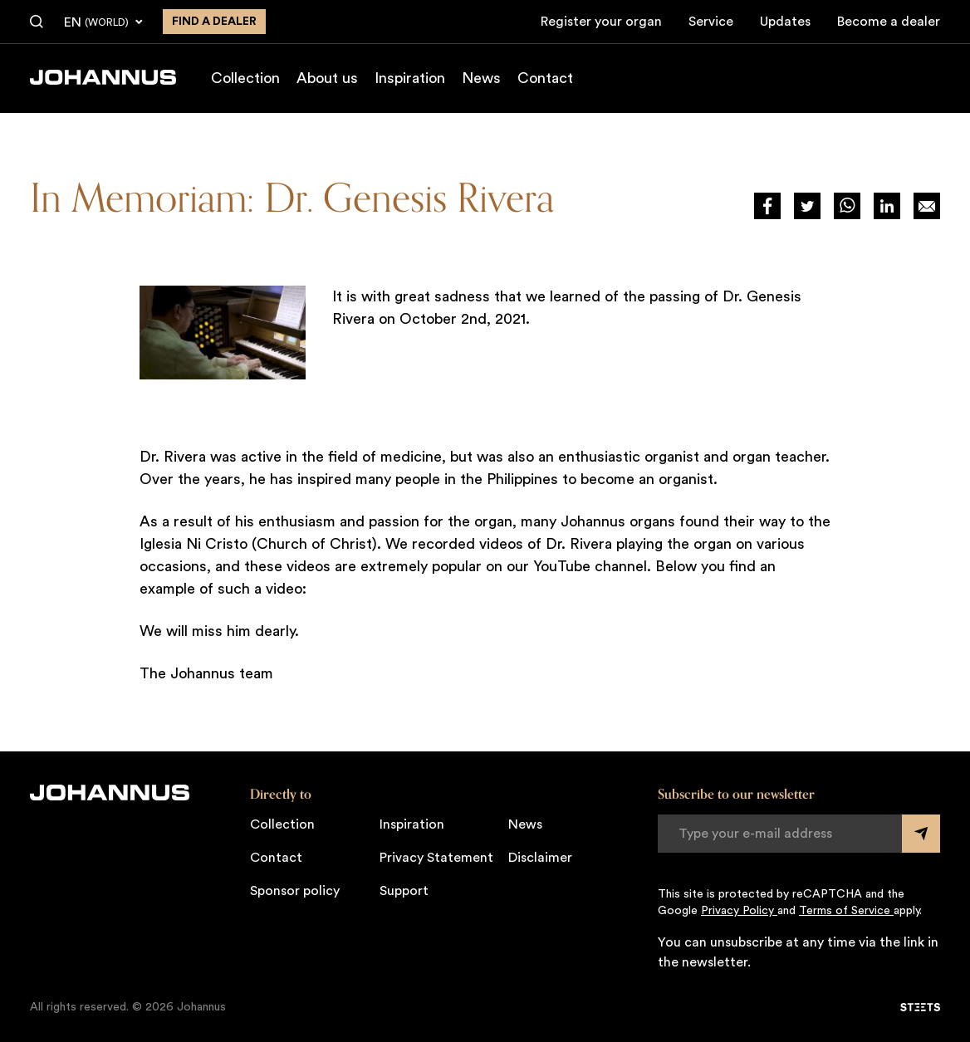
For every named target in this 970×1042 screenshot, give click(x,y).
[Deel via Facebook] (767, 206)
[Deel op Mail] (927, 206)
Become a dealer (888, 21)
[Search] (36, 22)
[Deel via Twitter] (807, 206)
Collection (245, 78)
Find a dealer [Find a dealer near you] (214, 21)
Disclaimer (540, 857)
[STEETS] (920, 1007)
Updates (785, 21)
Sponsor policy (295, 891)
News (481, 78)
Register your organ (601, 21)
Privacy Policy (739, 911)
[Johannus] (103, 77)
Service (710, 21)
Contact (545, 78)
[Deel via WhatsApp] (847, 206)
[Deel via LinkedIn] (887, 206)
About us (327, 78)
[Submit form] (921, 834)
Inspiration (410, 78)
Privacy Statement (436, 857)
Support (404, 891)
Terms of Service (846, 911)
